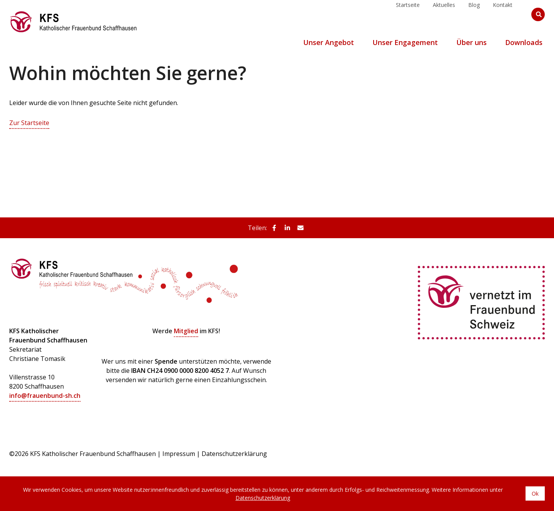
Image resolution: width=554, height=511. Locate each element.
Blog (474, 14)
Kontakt (502, 14)
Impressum (178, 453)
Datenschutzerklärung (234, 453)
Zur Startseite (29, 123)
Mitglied (186, 331)
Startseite (408, 14)
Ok (535, 494)
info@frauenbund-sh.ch (44, 395)
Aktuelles (444, 14)
